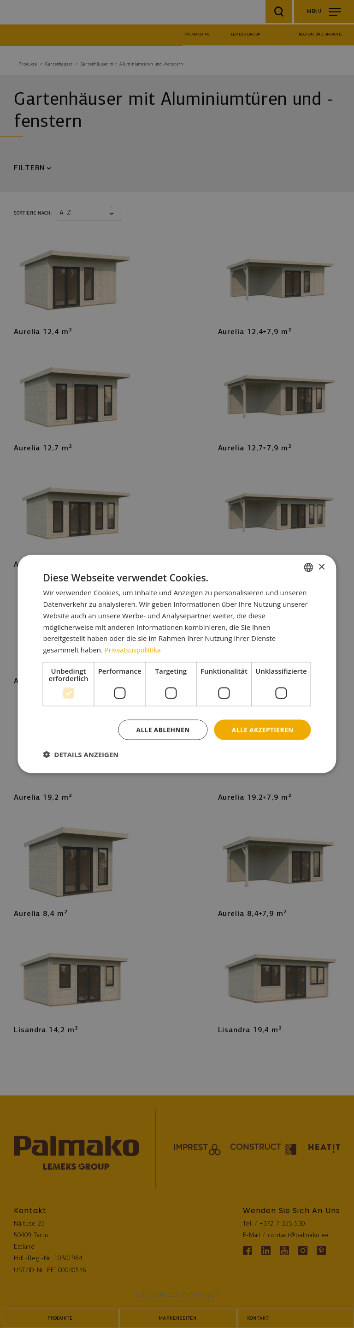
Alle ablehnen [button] (161, 729)
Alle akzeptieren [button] (261, 729)
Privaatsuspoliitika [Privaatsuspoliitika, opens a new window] (134, 649)
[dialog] (177, 664)
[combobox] (308, 567)
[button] (80, 754)
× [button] (321, 566)
